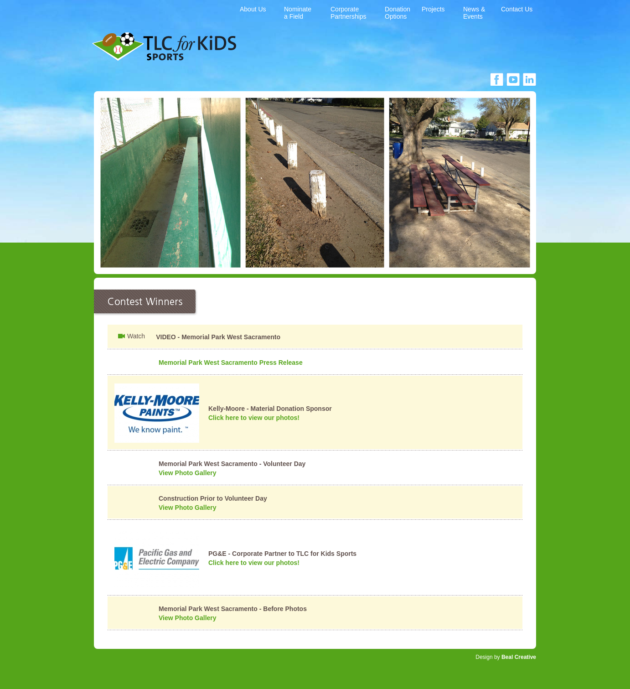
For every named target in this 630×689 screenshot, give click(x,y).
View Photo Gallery (188, 473)
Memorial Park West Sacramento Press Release (231, 362)
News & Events (474, 12)
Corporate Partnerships (348, 12)
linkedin (529, 79)
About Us (253, 9)
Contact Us (516, 9)
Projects (433, 9)
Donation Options (397, 12)
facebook (496, 79)
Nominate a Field (297, 12)
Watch (136, 336)
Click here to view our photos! (254, 417)
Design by (505, 657)
